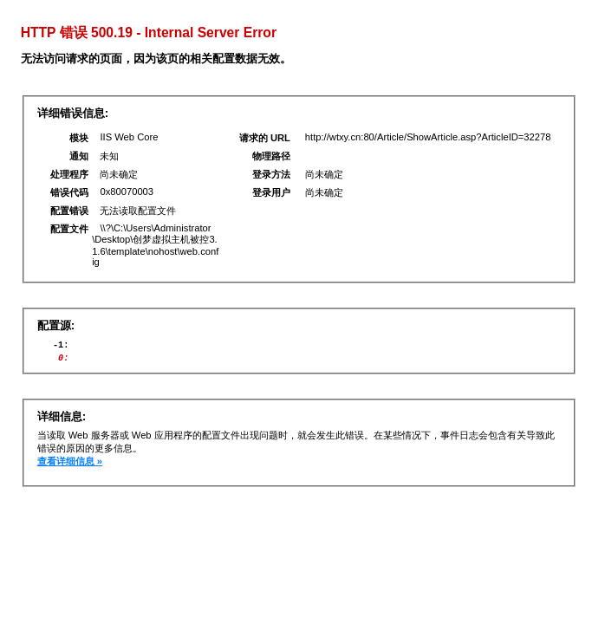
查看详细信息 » (69, 466)
